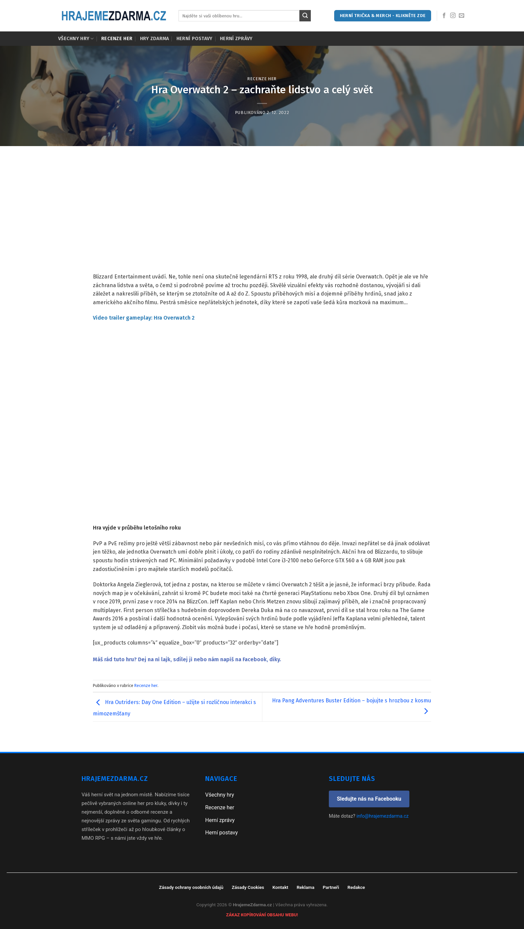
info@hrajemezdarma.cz (383, 816)
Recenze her (116, 38)
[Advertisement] (262, 196)
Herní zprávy (236, 38)
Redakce (356, 887)
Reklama (305, 887)
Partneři (331, 887)
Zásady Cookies (248, 887)
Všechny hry (76, 38)
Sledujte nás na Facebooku (369, 799)
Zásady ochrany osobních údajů (191, 887)
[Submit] (305, 15)
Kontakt (280, 887)
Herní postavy (194, 38)
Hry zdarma (154, 38)
